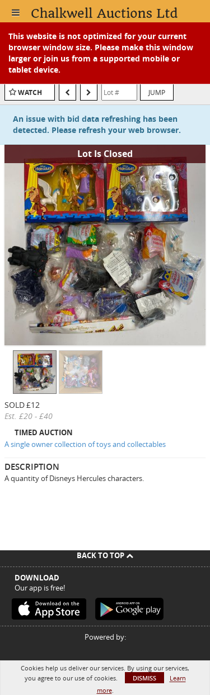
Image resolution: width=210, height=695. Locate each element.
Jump (156, 92)
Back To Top (105, 555)
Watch (30, 92)
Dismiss (144, 678)
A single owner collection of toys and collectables (85, 444)
